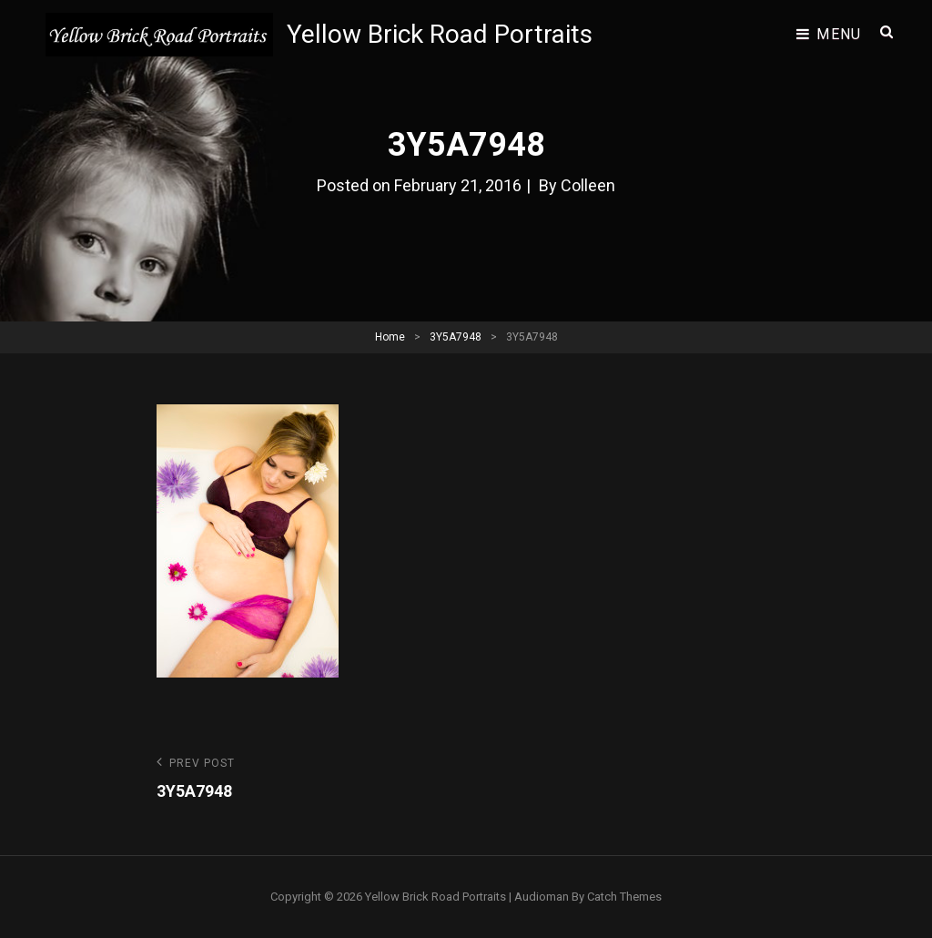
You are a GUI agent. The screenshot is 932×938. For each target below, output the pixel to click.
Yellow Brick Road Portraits (440, 34)
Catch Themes (624, 896)
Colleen (588, 185)
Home (390, 337)
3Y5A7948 (455, 337)
